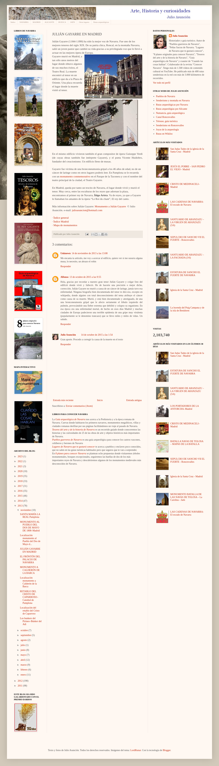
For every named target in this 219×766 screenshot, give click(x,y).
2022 (20, 461)
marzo (24, 664)
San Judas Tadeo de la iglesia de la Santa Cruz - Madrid (187, 150)
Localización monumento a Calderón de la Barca (28, 582)
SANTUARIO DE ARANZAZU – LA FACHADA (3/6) (187, 256)
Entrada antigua (134, 400)
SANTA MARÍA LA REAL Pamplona (30, 515)
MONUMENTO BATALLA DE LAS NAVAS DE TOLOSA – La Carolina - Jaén (186, 497)
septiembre (26, 635)
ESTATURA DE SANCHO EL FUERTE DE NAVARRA (185, 274)
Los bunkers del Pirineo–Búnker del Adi (31, 621)
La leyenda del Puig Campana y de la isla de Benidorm (187, 309)
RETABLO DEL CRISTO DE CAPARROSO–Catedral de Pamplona (29, 597)
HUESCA (62, 22)
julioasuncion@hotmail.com (87, 210)
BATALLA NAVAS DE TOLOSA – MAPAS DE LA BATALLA (186, 443)
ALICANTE (49, 22)
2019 (20, 476)
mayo (24, 655)
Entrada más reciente (63, 400)
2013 (20, 505)
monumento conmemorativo (75, 176)
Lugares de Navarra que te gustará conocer (73, 446)
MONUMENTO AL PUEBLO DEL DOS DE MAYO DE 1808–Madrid (30, 526)
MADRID (36, 22)
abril (23, 660)
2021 (20, 466)
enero (24, 674)
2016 (20, 491)
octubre (24, 630)
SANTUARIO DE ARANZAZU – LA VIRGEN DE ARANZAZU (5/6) (187, 222)
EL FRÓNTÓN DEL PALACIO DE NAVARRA (30, 559)
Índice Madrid (61, 221)
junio (23, 650)
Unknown (65, 253)
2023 (20, 456)
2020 (20, 471)
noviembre (26, 510)
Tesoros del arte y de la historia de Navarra (73, 429)
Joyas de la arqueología (167, 129)
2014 (20, 501)
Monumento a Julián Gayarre (110, 206)
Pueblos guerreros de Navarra (67, 439)
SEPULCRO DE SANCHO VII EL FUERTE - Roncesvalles (187, 238)
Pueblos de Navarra (165, 96)
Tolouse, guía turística (167, 121)
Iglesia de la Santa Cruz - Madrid (186, 290)
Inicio (100, 400)
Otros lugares (84, 22)
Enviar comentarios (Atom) (79, 406)
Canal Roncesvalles (165, 117)
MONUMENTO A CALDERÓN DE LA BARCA (30, 570)
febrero (24, 669)
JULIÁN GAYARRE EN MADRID (30, 550)
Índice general (61, 217)
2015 (20, 495)
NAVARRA (24, 22)
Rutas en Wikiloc (164, 133)
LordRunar (135, 750)
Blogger (166, 750)
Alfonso (64, 277)
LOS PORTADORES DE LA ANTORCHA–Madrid (184, 407)
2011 (20, 685)
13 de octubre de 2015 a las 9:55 (85, 277)
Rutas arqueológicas (101, 22)
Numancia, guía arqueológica (170, 113)
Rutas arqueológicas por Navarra (172, 104)
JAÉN (72, 22)
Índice (13, 22)
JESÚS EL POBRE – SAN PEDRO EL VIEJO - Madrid (187, 168)
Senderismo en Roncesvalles (170, 125)
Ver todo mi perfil (161, 82)
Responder (65, 266)
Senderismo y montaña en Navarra (173, 100)
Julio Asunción (68, 334)
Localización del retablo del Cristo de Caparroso (29, 610)
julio (23, 645)
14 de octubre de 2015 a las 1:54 (97, 334)
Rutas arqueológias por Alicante (171, 109)
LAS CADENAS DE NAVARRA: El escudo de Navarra (187, 203)
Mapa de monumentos (65, 225)
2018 (20, 481)
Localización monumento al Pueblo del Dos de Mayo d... (30, 539)
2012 (20, 680)
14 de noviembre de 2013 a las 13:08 (89, 253)
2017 (20, 486)
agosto (24, 640)
